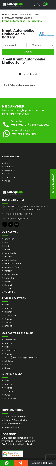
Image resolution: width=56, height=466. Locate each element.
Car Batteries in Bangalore (16, 437)
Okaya (7, 322)
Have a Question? (53, 184)
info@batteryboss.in (17, 218)
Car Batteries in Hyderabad (16, 444)
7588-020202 (39, 124)
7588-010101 (18, 124)
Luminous (9, 312)
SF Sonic (8, 319)
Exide (7, 304)
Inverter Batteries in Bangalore (18, 440)
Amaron (8, 308)
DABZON (8, 326)
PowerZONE (10, 315)
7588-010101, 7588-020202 (19, 214)
